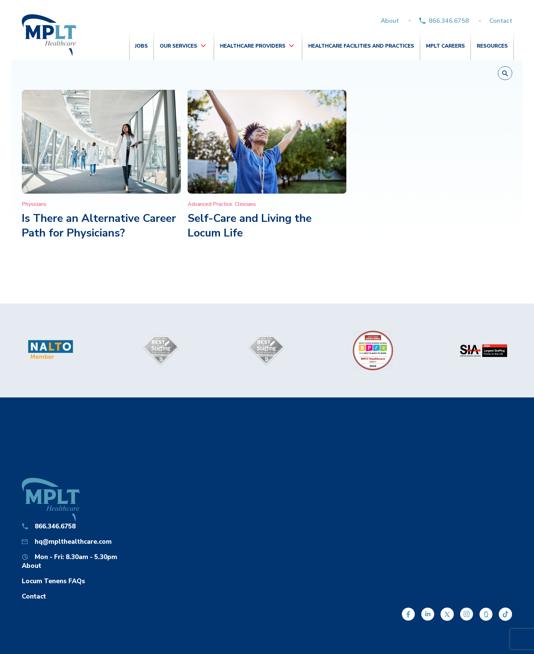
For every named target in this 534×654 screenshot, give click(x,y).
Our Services (178, 46)
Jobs (141, 46)
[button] (505, 73)
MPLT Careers (445, 46)
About (390, 21)
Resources (492, 46)
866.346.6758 (449, 21)
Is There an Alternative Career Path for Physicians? (99, 225)
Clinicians (245, 204)
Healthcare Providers (252, 46)
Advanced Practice (210, 204)
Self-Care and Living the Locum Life (250, 225)
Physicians (34, 204)
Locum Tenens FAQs (53, 581)
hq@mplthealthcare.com (73, 541)
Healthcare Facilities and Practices (361, 46)
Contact (500, 21)
